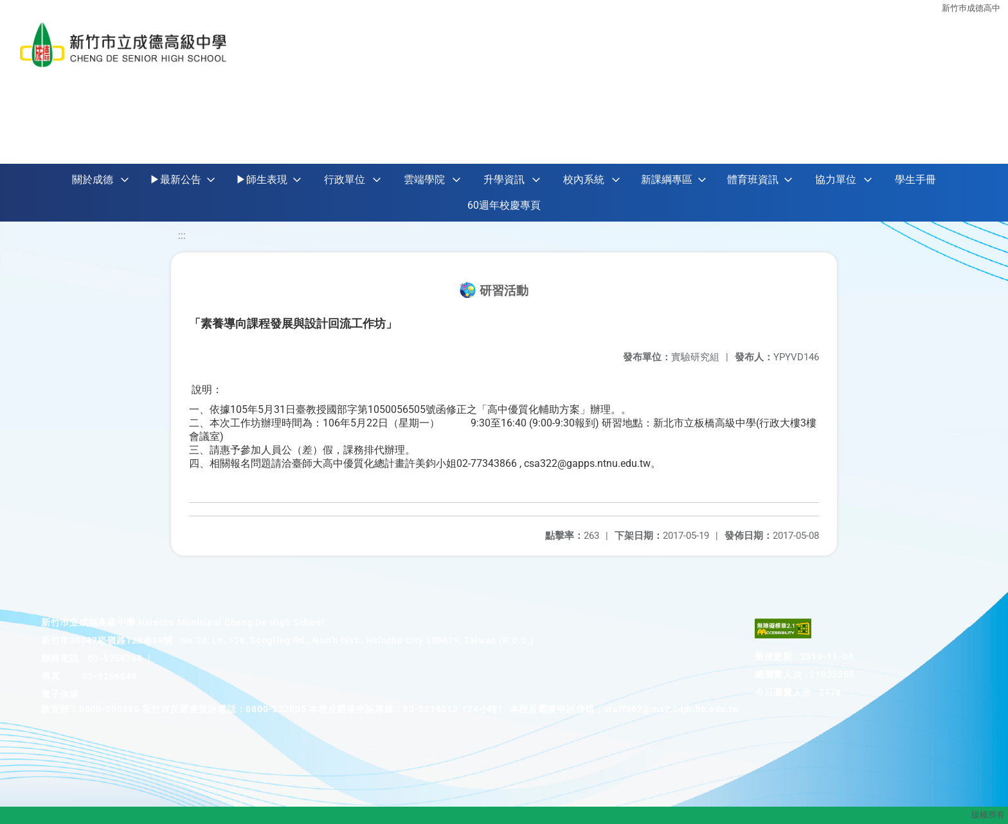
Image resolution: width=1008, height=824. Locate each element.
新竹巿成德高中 (971, 8)
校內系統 (583, 179)
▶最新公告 (175, 179)
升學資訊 (504, 179)
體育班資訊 (753, 179)
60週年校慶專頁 (504, 205)
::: (182, 235)
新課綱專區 (666, 179)
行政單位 (344, 179)
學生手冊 (915, 179)
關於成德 (92, 179)
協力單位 (835, 179)
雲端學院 (424, 179)
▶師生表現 (261, 179)
